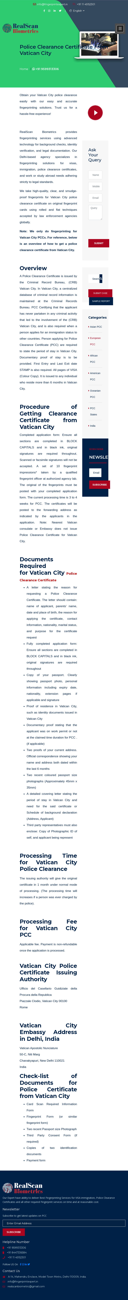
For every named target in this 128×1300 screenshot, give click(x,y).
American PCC (95, 376)
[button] (120, 28)
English (75, 10)
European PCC (95, 341)
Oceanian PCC (95, 393)
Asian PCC (96, 326)
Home (24, 69)
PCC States (93, 411)
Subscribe (100, 484)
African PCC (94, 358)
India (92, 425)
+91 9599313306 (45, 69)
